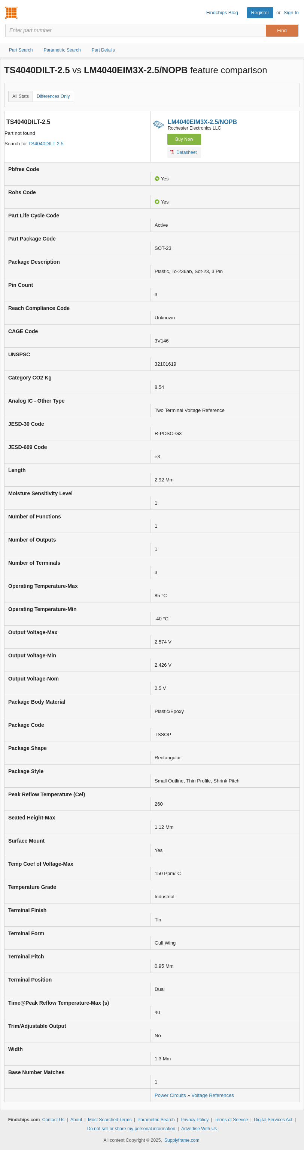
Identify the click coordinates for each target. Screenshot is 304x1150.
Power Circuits (170, 1095)
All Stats (20, 96)
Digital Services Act (273, 1119)
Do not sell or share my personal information (131, 1128)
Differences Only (53, 96)
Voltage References (212, 1095)
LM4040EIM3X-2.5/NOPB (202, 122)
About (76, 1119)
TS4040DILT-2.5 (45, 143)
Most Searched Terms (110, 1119)
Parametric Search (155, 1119)
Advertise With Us (199, 1128)
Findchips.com (11, 12)
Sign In (291, 12)
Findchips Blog (222, 12)
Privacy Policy (195, 1119)
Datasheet (183, 152)
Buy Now (184, 139)
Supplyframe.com (181, 1140)
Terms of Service (231, 1119)
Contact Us (53, 1119)
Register (260, 12)
